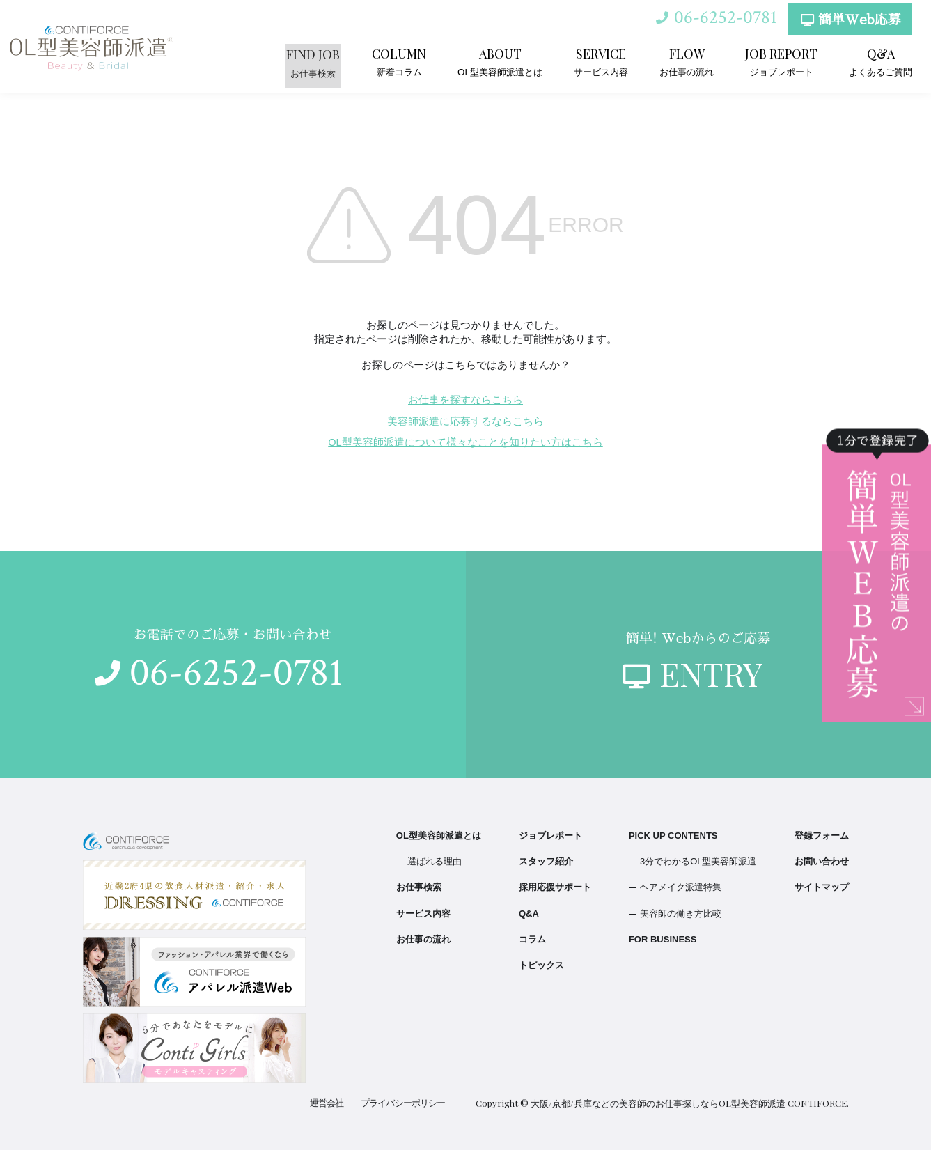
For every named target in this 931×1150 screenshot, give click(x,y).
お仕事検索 (314, 61)
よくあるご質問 (880, 61)
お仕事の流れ (686, 61)
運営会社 (328, 1103)
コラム (532, 939)
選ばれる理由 (434, 861)
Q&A (529, 913)
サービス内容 (601, 61)
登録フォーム (822, 835)
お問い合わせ (822, 861)
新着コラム (400, 61)
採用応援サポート (555, 887)
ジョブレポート (781, 61)
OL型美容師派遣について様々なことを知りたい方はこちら (465, 442)
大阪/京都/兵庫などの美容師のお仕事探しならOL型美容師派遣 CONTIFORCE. (690, 1103)
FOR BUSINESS (663, 939)
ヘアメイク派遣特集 (680, 887)
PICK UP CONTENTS (673, 835)
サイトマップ (822, 887)
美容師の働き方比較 (680, 913)
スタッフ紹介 (546, 861)
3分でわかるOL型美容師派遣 (698, 861)
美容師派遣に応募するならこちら (465, 421)
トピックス (541, 965)
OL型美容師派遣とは (500, 61)
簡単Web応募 (850, 22)
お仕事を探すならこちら (465, 399)
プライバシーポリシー (404, 1103)
